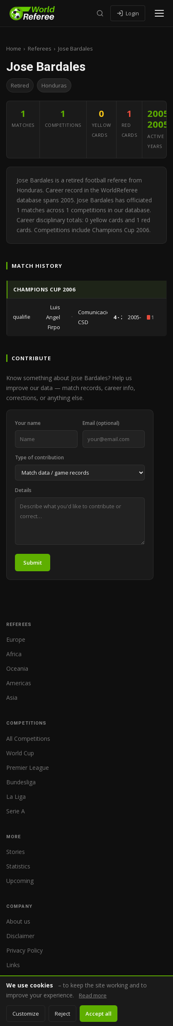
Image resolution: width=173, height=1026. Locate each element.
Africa (14, 654)
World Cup (20, 753)
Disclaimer (20, 936)
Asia (11, 697)
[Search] (100, 13)
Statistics (18, 866)
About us (18, 921)
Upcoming (20, 881)
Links (13, 965)
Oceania (17, 668)
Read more (93, 995)
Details (23, 490)
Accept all (98, 1013)
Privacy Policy (24, 950)
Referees (39, 48)
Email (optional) (101, 423)
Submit (32, 562)
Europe (15, 639)
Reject (62, 1013)
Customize (25, 1013)
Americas (18, 683)
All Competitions (28, 738)
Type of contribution (39, 457)
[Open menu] (159, 13)
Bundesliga (21, 782)
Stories (15, 852)
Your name (28, 423)
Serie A (15, 811)
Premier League (27, 767)
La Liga (16, 796)
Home (13, 48)
